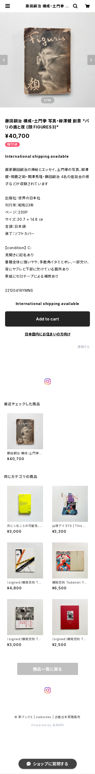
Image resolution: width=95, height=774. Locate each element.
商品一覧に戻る (47, 669)
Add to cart (47, 318)
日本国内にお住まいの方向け (47, 334)
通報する (84, 347)
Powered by (47, 725)
